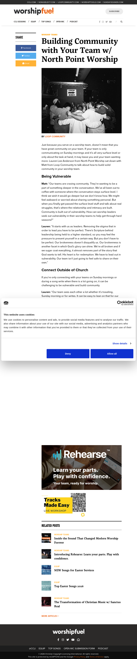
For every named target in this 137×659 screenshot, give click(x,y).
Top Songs (46, 21)
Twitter (26, 56)
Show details (120, 343)
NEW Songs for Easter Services (74, 570)
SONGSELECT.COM (47, 2)
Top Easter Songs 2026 (69, 586)
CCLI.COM (31, 2)
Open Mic (60, 21)
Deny (68, 353)
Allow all (112, 353)
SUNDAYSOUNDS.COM (113, 2)
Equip (33, 21)
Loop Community (55, 136)
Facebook (26, 48)
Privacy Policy (79, 657)
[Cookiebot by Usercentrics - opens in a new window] (119, 303)
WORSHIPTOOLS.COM (91, 2)
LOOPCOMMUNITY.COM (68, 2)
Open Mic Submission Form (79, 648)
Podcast (74, 21)
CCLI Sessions (20, 21)
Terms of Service (97, 657)
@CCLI (32, 648)
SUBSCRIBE (114, 11)
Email (25, 63)
